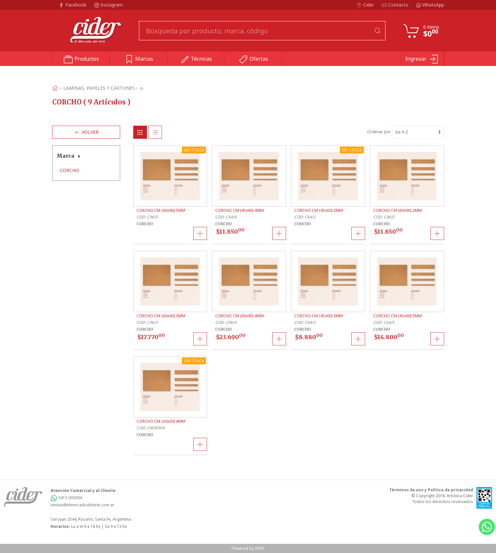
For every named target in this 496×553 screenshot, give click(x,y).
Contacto (396, 5)
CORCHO (69, 170)
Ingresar (422, 59)
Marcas (138, 59)
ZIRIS (259, 548)
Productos (81, 59)
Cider (366, 5)
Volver (86, 132)
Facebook (73, 5)
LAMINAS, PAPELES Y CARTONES (99, 88)
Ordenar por (405, 131)
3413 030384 (66, 497)
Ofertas (253, 59)
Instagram (108, 5)
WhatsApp (430, 5)
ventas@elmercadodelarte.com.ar (82, 505)
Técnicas (196, 59)
